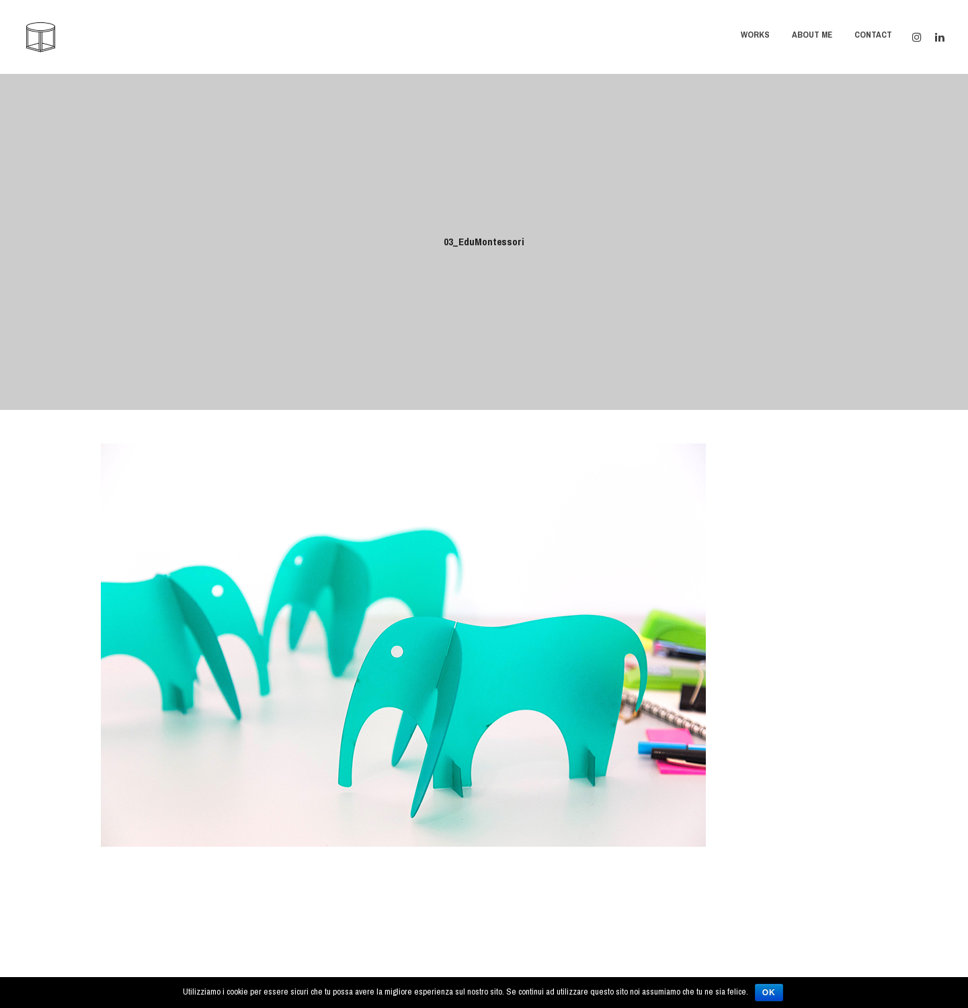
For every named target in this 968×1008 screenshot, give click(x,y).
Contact (873, 34)
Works (755, 34)
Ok (769, 992)
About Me (812, 34)
